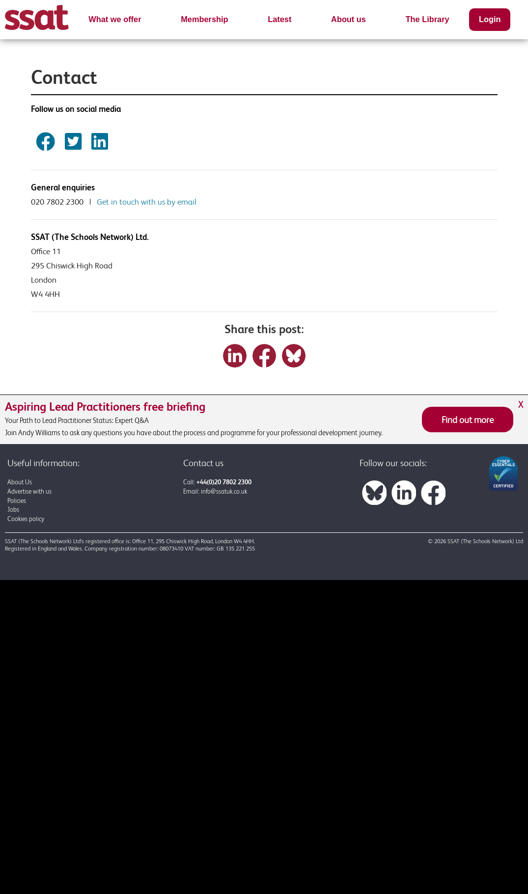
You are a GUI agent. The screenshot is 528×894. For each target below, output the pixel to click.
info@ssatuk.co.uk (224, 491)
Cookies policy (25, 519)
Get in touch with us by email (146, 202)
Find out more (468, 419)
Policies (16, 500)
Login (489, 19)
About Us (19, 482)
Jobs (13, 509)
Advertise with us (29, 491)
